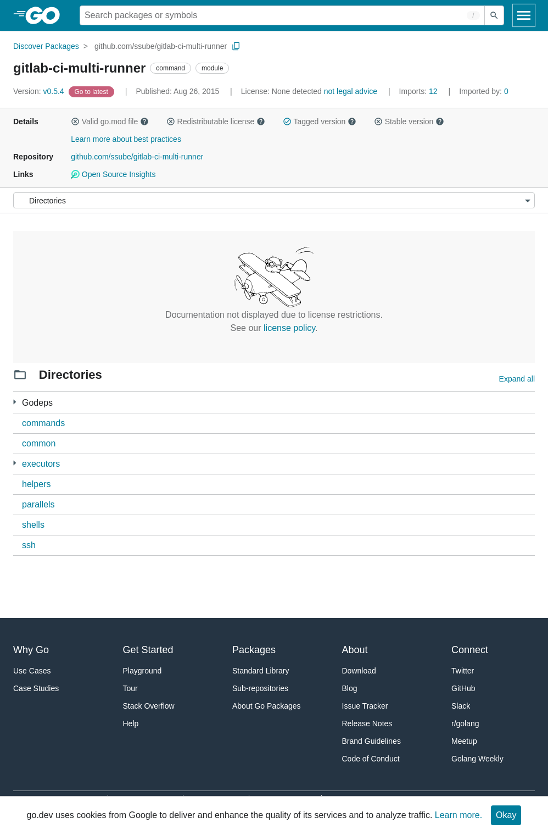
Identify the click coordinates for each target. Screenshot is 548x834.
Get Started (148, 649)
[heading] (46, 15)
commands (43, 423)
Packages (254, 649)
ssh (29, 545)
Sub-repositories (260, 688)
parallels (38, 504)
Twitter (462, 670)
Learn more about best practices (126, 139)
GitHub (463, 688)
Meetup (464, 741)
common (38, 443)
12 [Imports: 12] (419, 91)
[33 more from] (14, 402)
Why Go (31, 649)
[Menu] (274, 200)
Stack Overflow (149, 706)
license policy (289, 328)
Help (131, 723)
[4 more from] (14, 463)
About (355, 649)
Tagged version (319, 121)
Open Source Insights (113, 174)
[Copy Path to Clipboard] (236, 46)
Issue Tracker (365, 706)
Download (359, 670)
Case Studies (36, 688)
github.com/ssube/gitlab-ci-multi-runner (160, 46)
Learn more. (458, 815)
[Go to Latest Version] (92, 91)
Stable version (409, 121)
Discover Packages (46, 46)
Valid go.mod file (110, 121)
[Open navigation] (524, 15)
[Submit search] (494, 15)
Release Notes (367, 723)
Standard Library (260, 670)
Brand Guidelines (371, 741)
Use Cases (32, 670)
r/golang (465, 723)
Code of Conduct (371, 758)
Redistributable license (215, 121)
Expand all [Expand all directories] (517, 378)
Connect (469, 649)
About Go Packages (266, 706)
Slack (460, 706)
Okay (506, 815)
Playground (142, 670)
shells (33, 524)
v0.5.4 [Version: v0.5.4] (39, 91)
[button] (75, 121)
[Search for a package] (282, 15)
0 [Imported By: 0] (483, 91)
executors (41, 463)
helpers (36, 484)
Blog (349, 688)
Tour (130, 688)
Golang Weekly (477, 758)
